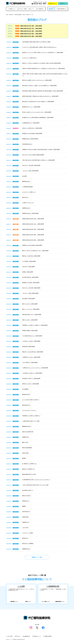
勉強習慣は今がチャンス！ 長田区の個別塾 (31, 106)
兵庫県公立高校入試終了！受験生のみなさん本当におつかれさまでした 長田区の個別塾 (40, 96)
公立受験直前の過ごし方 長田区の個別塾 (30, 122)
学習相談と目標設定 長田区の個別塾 (30, 330)
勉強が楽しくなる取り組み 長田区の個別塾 (31, 255)
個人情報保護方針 (26, 636)
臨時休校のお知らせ (26, 394)
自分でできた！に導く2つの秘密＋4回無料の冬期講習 (33, 154)
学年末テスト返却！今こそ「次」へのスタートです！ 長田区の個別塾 (36, 112)
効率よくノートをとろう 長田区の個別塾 (30, 309)
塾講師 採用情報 (48, 636)
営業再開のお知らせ (26, 208)
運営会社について (37, 636)
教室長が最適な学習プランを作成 (29, 474)
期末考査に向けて (25, 500)
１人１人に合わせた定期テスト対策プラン (30, 399)
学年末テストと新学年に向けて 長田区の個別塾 (32, 128)
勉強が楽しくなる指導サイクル (28, 468)
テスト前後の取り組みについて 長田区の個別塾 (32, 335)
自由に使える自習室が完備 (27, 431)
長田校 (24, 14)
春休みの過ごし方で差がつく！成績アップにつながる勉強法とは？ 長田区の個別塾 (39, 85)
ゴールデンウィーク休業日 (27, 532)
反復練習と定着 (25, 437)
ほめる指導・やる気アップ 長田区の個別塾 (31, 378)
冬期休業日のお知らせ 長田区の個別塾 (30, 213)
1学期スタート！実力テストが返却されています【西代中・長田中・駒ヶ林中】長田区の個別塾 (41, 63)
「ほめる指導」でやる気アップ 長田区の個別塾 (32, 373)
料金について (31, 8)
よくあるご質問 (9, 636)
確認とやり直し (25, 442)
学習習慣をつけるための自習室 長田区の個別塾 (32, 133)
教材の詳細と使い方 (26, 405)
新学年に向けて (25, 197)
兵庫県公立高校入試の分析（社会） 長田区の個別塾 (31, 28)
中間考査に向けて (25, 522)
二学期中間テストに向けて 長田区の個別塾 (31, 357)
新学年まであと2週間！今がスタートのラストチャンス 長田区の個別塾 (37, 80)
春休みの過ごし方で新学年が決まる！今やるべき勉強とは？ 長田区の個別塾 (38, 101)
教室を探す (11, 14)
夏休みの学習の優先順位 (27, 447)
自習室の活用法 (25, 516)
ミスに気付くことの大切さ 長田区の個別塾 (31, 341)
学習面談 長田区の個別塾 (27, 271)
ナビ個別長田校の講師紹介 (27, 186)
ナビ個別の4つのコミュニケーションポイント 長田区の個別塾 (35, 367)
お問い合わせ (17, 636)
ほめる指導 (24, 176)
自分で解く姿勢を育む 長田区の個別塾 (30, 277)
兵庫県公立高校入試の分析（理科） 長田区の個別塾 (31, 31)
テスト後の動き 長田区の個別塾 (29, 261)
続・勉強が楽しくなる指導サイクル (29, 463)
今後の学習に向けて (26, 511)
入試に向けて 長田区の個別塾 (28, 266)
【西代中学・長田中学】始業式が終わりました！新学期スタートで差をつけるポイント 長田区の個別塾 (43, 68)
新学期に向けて (25, 538)
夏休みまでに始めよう (26, 495)
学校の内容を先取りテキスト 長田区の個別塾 (31, 314)
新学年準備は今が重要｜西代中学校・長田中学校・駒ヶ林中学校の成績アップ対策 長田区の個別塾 (42, 90)
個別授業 (24, 458)
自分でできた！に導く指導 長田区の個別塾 (31, 165)
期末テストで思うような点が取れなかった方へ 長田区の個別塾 (35, 250)
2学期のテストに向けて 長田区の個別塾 (30, 383)
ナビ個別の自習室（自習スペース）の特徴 (30, 421)
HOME (7, 14)
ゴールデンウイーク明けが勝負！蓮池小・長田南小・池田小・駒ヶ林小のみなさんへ (39, 47)
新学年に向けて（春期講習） (28, 543)
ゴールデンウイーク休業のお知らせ (29, 57)
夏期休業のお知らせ (26, 181)
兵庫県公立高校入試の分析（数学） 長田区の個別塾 (31, 33)
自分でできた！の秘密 (21, 8)
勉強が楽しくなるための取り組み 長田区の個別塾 (32, 351)
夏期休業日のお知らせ (26, 426)
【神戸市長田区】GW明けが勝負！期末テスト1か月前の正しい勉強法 (36, 41)
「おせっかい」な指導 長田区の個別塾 (30, 170)
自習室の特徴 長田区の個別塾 (28, 346)
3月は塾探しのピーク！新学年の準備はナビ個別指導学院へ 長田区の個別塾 (37, 117)
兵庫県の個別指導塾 (18, 14)
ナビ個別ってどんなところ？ (28, 202)
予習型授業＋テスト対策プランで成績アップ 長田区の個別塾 (35, 325)
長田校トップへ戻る (37, 557)
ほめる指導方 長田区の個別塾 (28, 298)
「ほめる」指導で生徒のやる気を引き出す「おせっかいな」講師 (35, 484)
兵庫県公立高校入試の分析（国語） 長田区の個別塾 (31, 36)
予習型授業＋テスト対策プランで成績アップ (31, 415)
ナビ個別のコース (11, 8)
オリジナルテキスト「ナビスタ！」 (29, 410)
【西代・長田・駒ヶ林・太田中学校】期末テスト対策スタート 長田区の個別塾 (38, 160)
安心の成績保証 (25, 389)
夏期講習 (24, 506)
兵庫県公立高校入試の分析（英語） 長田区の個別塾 (31, 25)
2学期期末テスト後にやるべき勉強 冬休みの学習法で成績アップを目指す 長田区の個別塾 (41, 149)
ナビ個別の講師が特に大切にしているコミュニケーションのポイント (36, 479)
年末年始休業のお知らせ (27, 144)
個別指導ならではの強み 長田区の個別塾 (30, 282)
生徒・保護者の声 (39, 8)
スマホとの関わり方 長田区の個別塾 (30, 362)
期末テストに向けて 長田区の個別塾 (30, 303)
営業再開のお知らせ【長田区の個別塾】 (30, 138)
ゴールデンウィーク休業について (29, 192)
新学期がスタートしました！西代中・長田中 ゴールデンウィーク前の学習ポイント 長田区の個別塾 (42, 52)
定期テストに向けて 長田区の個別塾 (30, 319)
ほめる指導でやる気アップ (27, 490)
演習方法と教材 (25, 452)
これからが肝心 (25, 527)
